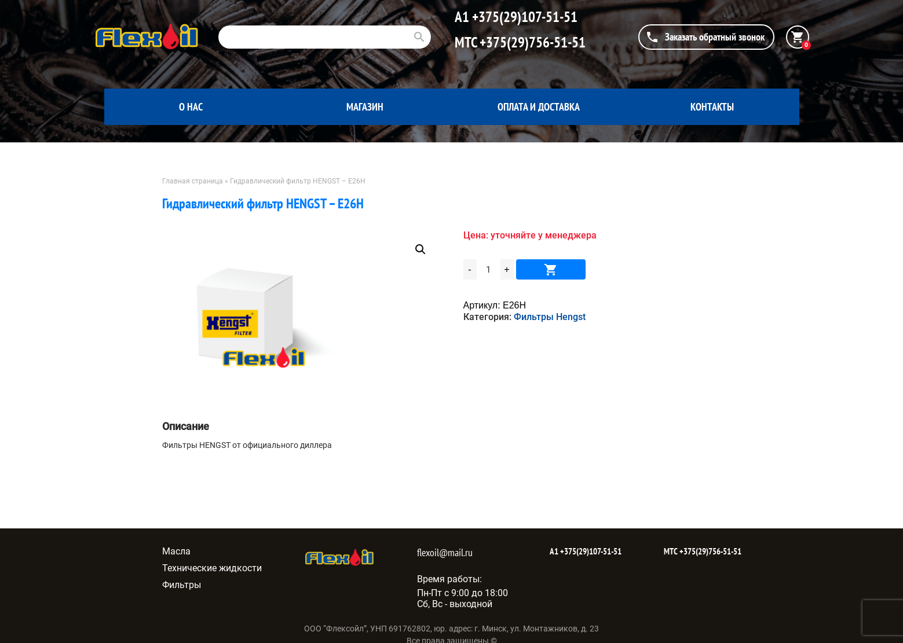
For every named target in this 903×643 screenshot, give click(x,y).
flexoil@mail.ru (445, 552)
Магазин (364, 106)
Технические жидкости (212, 568)
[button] (420, 249)
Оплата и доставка (539, 106)
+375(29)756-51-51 (531, 42)
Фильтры (181, 584)
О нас (191, 106)
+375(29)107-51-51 (523, 17)
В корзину (551, 269)
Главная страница (192, 181)
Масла (176, 551)
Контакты (712, 106)
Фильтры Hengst (550, 316)
